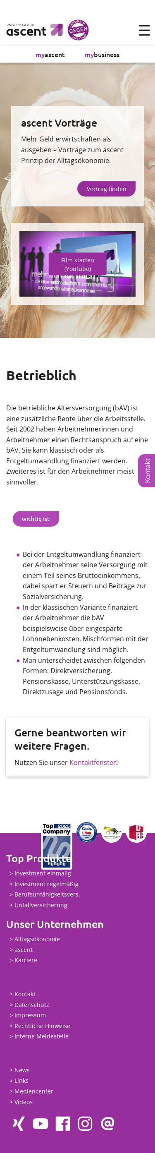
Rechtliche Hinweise (42, 1026)
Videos (23, 1102)
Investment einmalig (42, 873)
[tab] (36, 519)
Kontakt (147, 470)
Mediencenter (33, 1091)
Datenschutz (31, 1005)
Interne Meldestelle (41, 1036)
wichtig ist (36, 519)
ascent (50, 54)
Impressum (30, 1015)
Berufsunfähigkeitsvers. (47, 895)
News (22, 1070)
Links (21, 1081)
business (102, 54)
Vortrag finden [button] (106, 189)
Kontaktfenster (92, 762)
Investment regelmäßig (46, 884)
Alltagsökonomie (37, 939)
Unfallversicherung (40, 905)
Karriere (25, 960)
